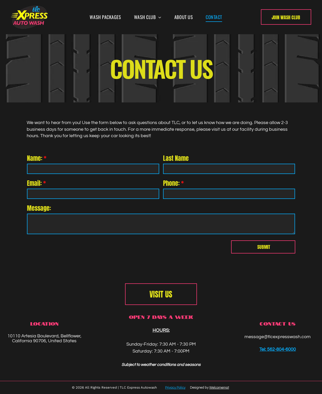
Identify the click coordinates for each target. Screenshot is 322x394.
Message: (39, 208)
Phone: (171, 183)
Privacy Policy (175, 387)
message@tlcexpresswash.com (277, 336)
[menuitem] (105, 17)
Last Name (176, 158)
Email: (34, 183)
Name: (34, 158)
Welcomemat (219, 387)
